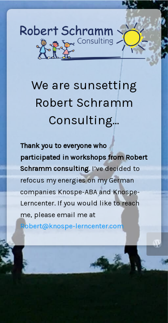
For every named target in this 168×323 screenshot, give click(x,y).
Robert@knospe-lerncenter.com (72, 226)
